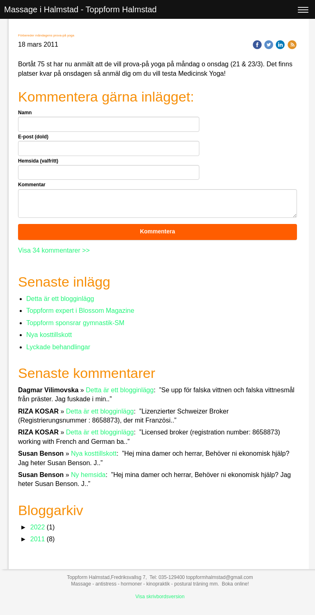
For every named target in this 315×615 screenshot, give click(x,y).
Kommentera (157, 231)
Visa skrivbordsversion (160, 596)
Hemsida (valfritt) (38, 161)
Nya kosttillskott (49, 334)
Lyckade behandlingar (58, 347)
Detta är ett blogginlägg (60, 298)
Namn (25, 112)
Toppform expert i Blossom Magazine (80, 310)
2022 (37, 527)
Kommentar (32, 185)
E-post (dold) (33, 137)
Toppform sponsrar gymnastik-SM (75, 322)
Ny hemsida (88, 474)
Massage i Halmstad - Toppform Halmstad (80, 9)
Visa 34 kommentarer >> (54, 250)
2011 (37, 539)
